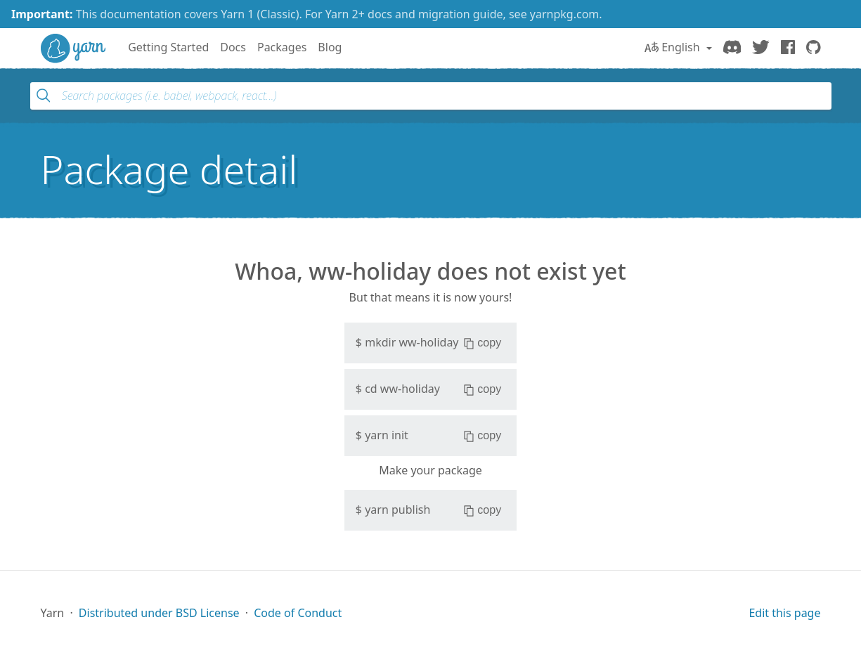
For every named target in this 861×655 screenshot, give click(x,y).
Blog (330, 47)
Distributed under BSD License (159, 613)
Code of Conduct (298, 613)
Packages (281, 47)
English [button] (674, 47)
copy (482, 343)
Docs (233, 47)
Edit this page (784, 613)
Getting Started (168, 47)
